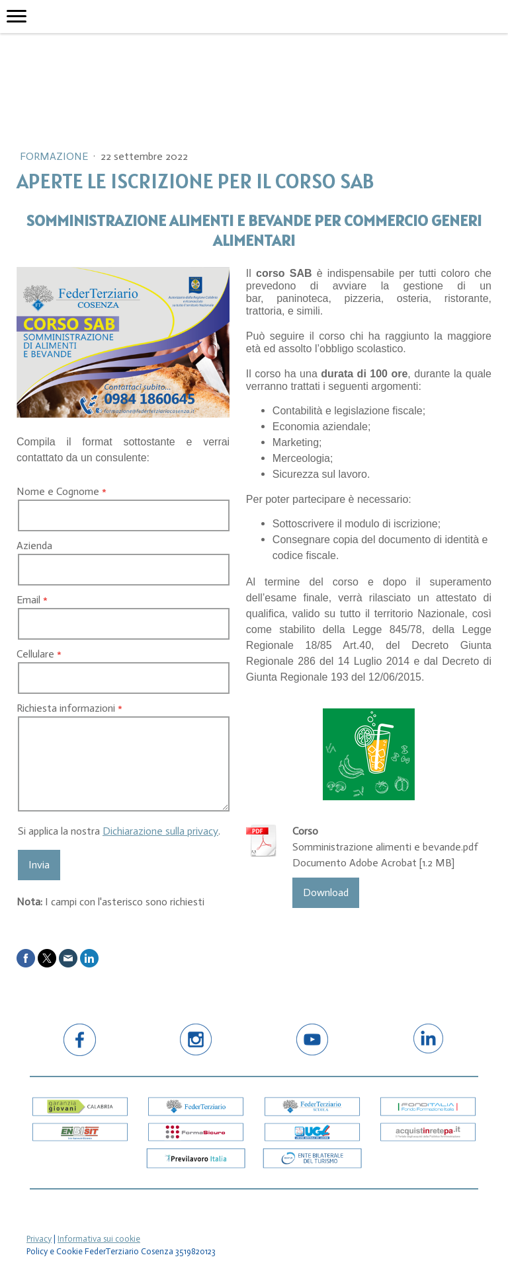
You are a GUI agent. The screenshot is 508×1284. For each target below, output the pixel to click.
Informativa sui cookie (99, 1239)
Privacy (39, 1239)
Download (326, 892)
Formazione (55, 156)
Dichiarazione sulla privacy (160, 831)
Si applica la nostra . (119, 831)
